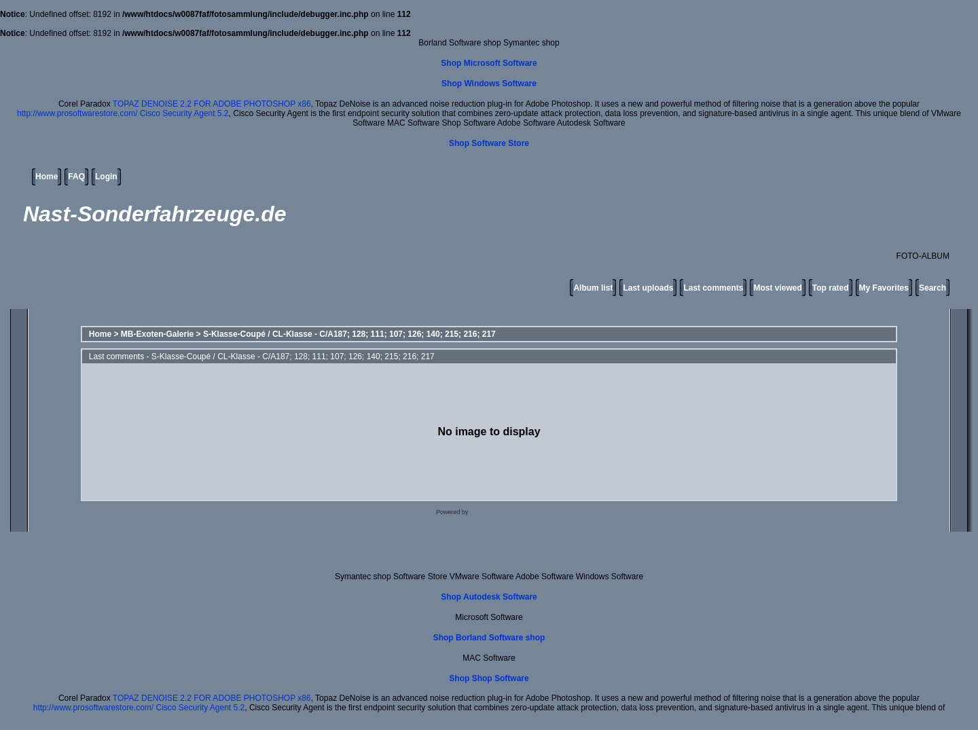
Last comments (713, 288)
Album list (593, 288)
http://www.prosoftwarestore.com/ (77, 113)
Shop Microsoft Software (489, 63)
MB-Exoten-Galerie (157, 334)
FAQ (76, 176)
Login (106, 176)
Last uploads (648, 288)
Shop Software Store (489, 143)
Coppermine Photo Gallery (506, 512)
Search (932, 288)
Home (46, 176)
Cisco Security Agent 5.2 (184, 113)
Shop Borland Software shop (489, 637)
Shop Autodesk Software (489, 597)
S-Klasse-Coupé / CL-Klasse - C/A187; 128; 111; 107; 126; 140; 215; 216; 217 (349, 334)
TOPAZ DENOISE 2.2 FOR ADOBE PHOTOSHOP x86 (212, 104)
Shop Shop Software (488, 678)
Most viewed (777, 288)
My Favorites (884, 288)
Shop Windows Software (489, 83)
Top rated (830, 288)
